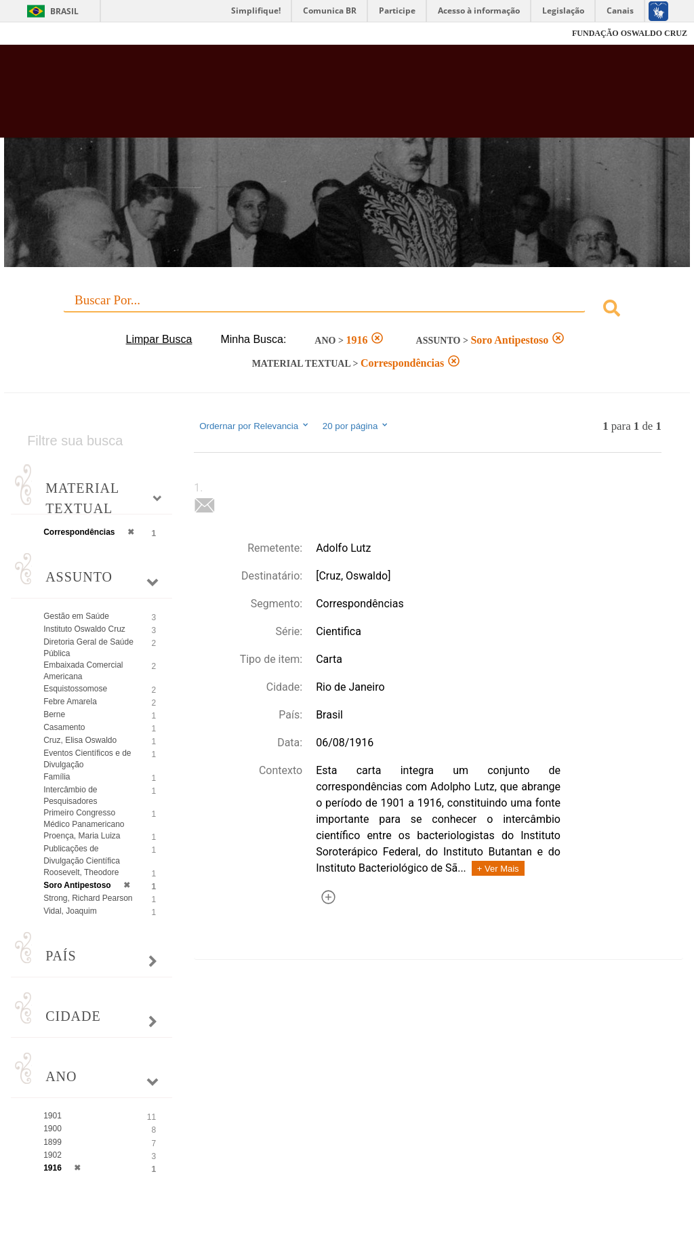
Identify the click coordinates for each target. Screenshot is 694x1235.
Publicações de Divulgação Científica (81, 854)
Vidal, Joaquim (70, 911)
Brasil (64, 11)
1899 (52, 1142)
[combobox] (347, 310)
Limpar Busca (159, 339)
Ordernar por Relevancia (254, 425)
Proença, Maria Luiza (81, 836)
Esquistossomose (75, 688)
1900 (52, 1128)
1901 (52, 1115)
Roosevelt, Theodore (81, 872)
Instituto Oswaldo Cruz (84, 629)
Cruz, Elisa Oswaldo (80, 740)
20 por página (356, 425)
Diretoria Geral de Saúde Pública (88, 647)
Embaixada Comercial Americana (83, 670)
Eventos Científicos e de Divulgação (87, 758)
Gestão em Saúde (76, 616)
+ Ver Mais (498, 869)
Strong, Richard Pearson (87, 898)
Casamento (64, 727)
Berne (54, 714)
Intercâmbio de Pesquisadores (70, 795)
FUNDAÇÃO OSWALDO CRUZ (629, 33)
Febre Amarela (70, 701)
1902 (52, 1155)
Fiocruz (40, 33)
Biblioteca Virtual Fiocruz (297, 96)
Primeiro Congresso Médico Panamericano (83, 818)
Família (56, 777)
